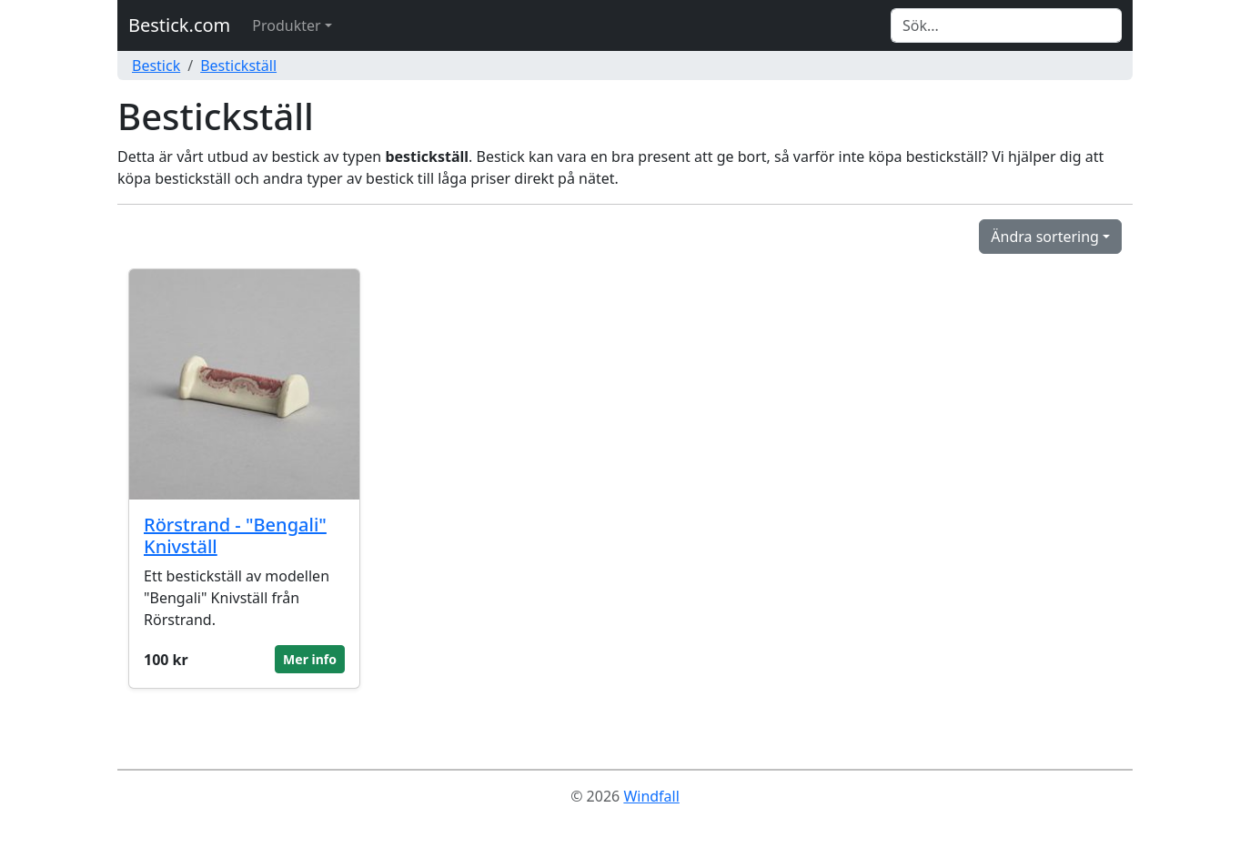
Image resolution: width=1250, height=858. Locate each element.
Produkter (286, 25)
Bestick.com (179, 25)
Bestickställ (238, 66)
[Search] (1006, 25)
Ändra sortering (1045, 237)
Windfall (651, 796)
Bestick (156, 66)
